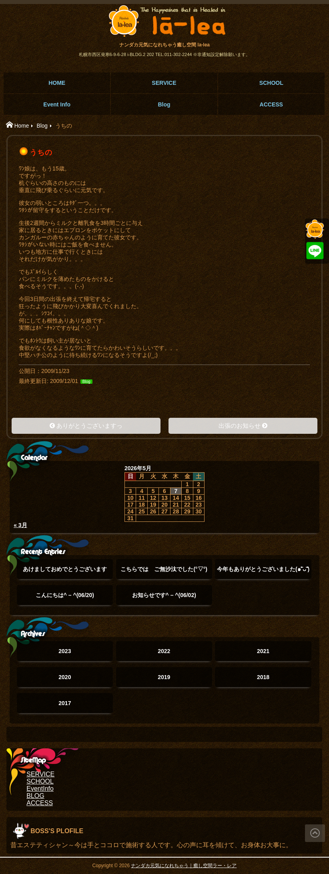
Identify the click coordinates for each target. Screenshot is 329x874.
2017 (64, 703)
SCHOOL (271, 83)
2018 (263, 677)
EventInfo (40, 788)
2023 (64, 651)
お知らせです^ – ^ (164, 595)
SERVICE (164, 83)
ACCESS (271, 104)
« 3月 (20, 525)
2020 (64, 677)
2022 (164, 651)
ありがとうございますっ (89, 425)
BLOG (35, 795)
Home (21, 126)
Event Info (56, 104)
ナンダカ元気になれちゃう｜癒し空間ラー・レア (184, 865)
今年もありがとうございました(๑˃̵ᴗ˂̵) (263, 572)
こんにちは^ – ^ (65, 595)
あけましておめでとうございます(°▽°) (65, 572)
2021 (263, 651)
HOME (56, 83)
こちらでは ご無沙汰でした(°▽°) (163, 572)
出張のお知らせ (240, 425)
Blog (164, 104)
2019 (164, 677)
